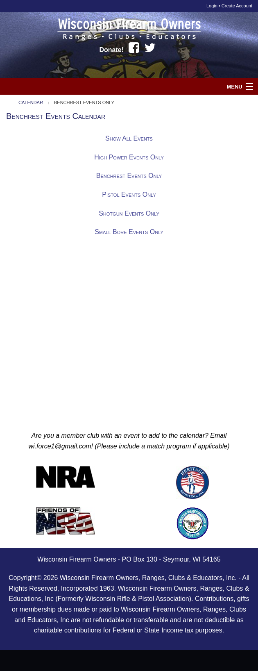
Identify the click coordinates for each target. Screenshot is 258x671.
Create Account (237, 5)
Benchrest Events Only (84, 102)
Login (211, 5)
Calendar (30, 102)
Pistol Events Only (129, 194)
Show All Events (129, 138)
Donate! (112, 49)
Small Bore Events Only (129, 231)
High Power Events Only (129, 157)
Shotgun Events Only (129, 213)
